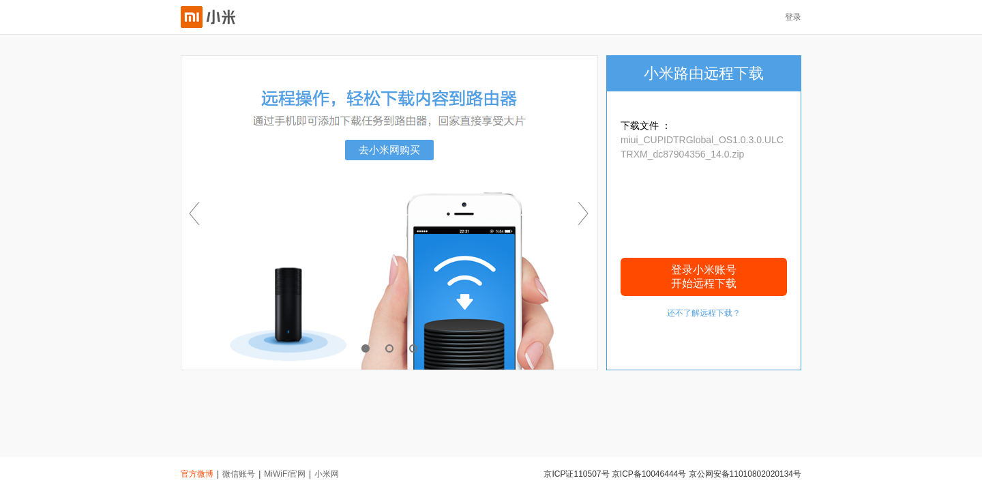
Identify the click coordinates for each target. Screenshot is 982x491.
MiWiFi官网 (285, 474)
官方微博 (197, 474)
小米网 (326, 474)
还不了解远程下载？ (704, 313)
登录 (793, 17)
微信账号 (238, 474)
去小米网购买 (389, 149)
